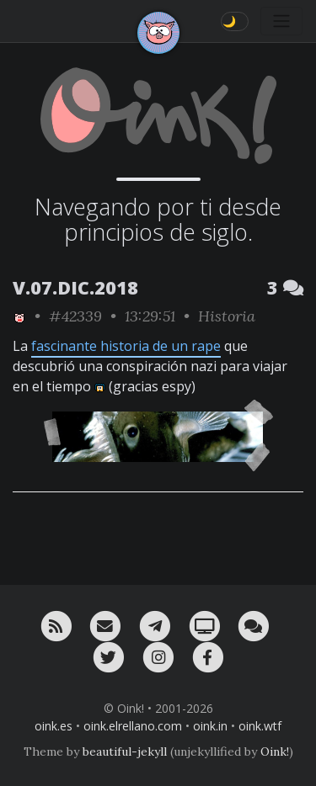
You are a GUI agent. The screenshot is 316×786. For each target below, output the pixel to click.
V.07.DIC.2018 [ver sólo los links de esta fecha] (75, 287)
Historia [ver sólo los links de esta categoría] (226, 316)
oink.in (210, 726)
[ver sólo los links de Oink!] (19, 316)
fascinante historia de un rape (126, 346)
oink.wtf (259, 726)
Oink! (274, 751)
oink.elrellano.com (132, 726)
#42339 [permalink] (75, 316)
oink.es (53, 726)
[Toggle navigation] (281, 21)
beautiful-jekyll (125, 751)
